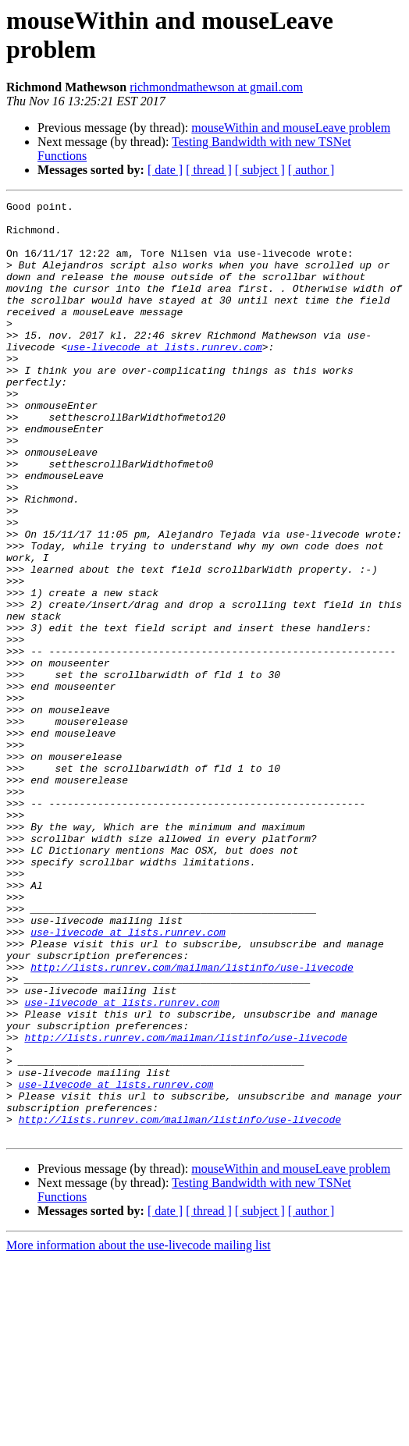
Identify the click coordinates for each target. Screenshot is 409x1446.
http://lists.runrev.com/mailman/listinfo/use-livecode (191, 1121)
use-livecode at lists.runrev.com (164, 377)
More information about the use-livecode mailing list (138, 1432)
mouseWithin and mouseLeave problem (290, 127)
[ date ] (165, 169)
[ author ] (311, 169)
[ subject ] (260, 169)
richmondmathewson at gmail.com (216, 87)
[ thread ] (209, 169)
